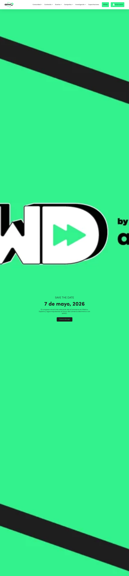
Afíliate (105, 4)
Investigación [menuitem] (80, 4)
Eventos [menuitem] (58, 4)
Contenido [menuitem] (48, 4)
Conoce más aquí (64, 319)
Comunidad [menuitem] (37, 4)
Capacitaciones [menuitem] (93, 4)
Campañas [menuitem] (68, 4)
